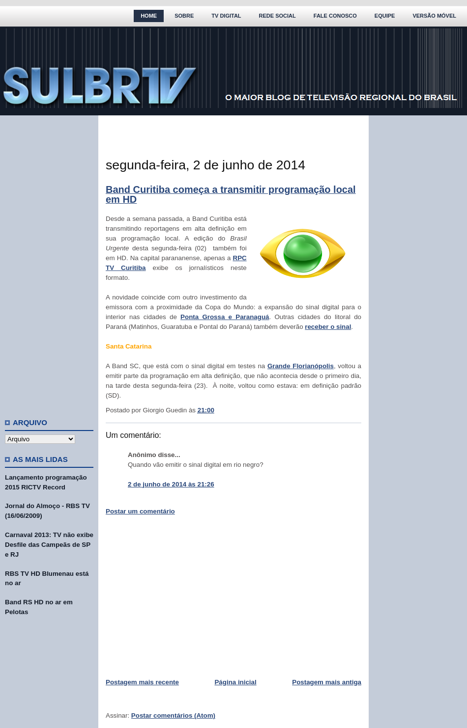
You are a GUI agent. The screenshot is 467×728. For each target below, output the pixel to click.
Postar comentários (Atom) (173, 715)
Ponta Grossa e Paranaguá (224, 317)
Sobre (184, 16)
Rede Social (277, 16)
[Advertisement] (49, 262)
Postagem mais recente (142, 682)
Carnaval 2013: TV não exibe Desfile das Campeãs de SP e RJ (49, 544)
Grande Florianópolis (300, 366)
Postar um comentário (140, 511)
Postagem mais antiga (326, 682)
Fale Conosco (335, 16)
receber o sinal (328, 326)
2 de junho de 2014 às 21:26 (171, 484)
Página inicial (235, 682)
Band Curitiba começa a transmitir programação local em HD (231, 194)
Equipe (385, 16)
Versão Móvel (434, 16)
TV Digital (226, 16)
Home (149, 16)
